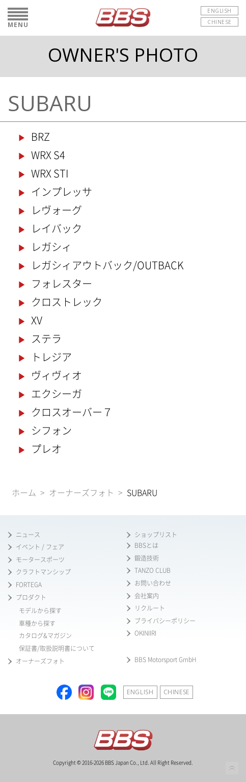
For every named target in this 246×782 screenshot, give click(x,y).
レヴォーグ (56, 210)
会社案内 (146, 596)
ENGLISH (219, 10)
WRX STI (49, 173)
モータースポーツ (40, 560)
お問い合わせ (152, 583)
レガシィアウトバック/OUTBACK (107, 265)
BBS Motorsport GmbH (165, 660)
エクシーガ (56, 394)
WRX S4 (48, 155)
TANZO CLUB (152, 570)
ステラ (46, 339)
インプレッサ (61, 192)
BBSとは (146, 545)
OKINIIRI (145, 633)
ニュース (28, 535)
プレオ (46, 449)
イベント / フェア (40, 547)
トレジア (51, 357)
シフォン (51, 430)
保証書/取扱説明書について (57, 648)
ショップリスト (155, 535)
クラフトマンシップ (43, 572)
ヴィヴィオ (56, 375)
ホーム (24, 493)
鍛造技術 (146, 558)
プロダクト (31, 597)
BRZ (40, 137)
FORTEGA (29, 585)
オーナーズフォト (81, 493)
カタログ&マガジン (45, 636)
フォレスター (61, 284)
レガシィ (51, 247)
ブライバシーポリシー (165, 621)
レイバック (56, 228)
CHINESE (219, 22)
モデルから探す (40, 611)
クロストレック (66, 302)
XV (36, 320)
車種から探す (37, 623)
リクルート (149, 608)
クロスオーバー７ (72, 412)
